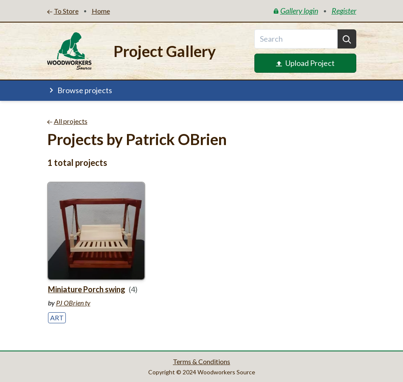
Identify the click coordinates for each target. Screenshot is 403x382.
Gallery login (295, 10)
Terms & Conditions (201, 361)
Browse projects (79, 90)
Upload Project (305, 63)
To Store (63, 11)
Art (57, 318)
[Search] (347, 38)
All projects (67, 121)
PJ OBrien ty (73, 303)
